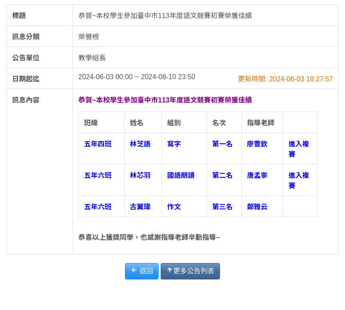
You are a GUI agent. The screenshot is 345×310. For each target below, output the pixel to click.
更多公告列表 (190, 271)
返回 (142, 271)
